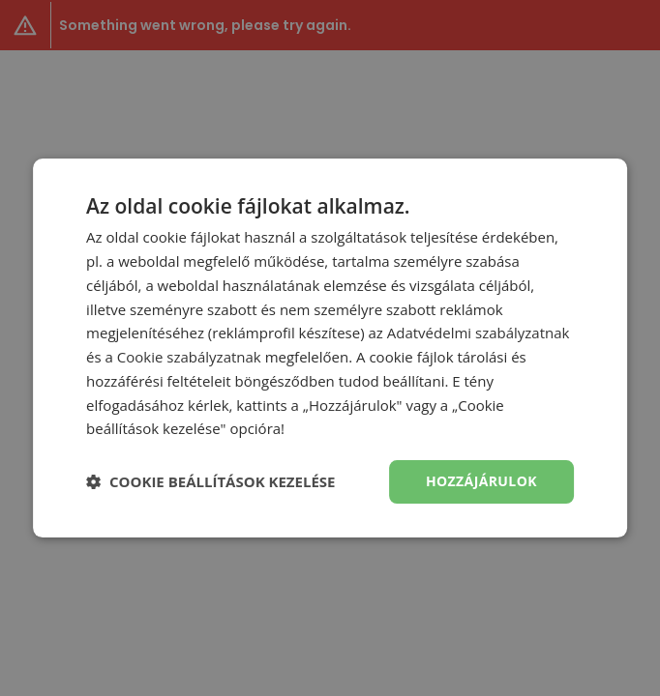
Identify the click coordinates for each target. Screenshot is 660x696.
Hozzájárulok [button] (481, 481)
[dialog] (330, 348)
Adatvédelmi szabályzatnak (478, 332)
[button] (210, 482)
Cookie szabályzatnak (189, 356)
